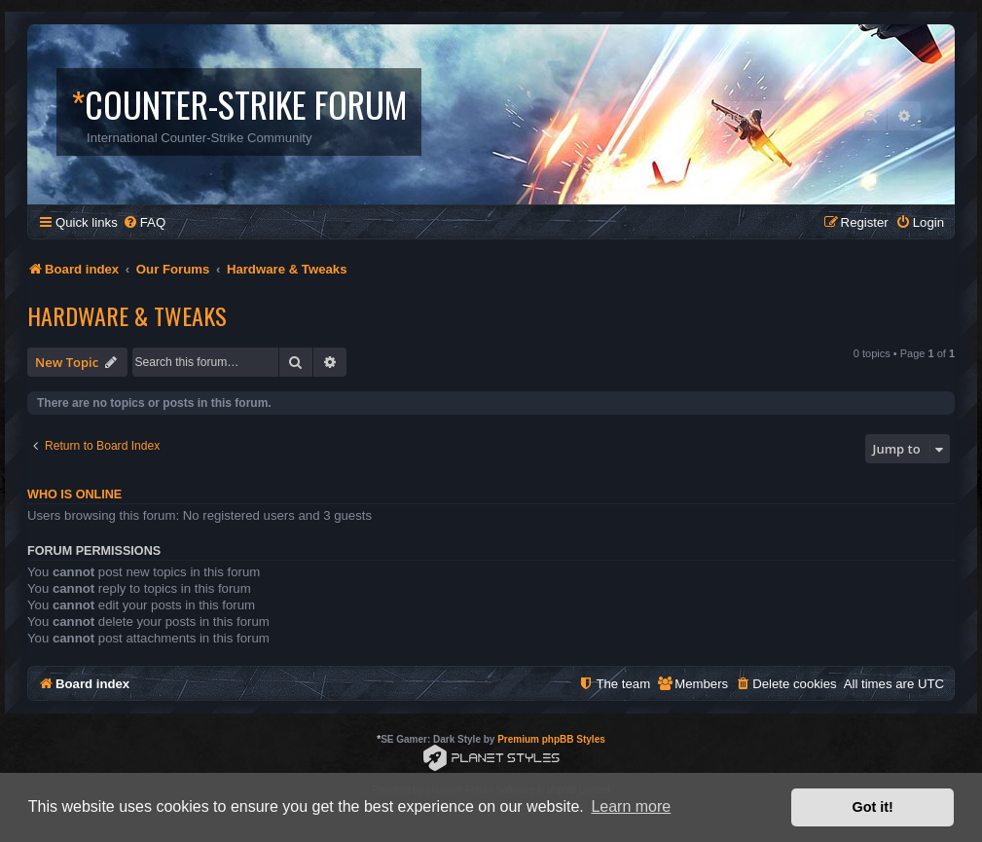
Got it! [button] (873, 807)
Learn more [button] (631, 806)
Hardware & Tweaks (127, 315)
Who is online (74, 494)
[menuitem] (144, 222)
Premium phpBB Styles (551, 739)
